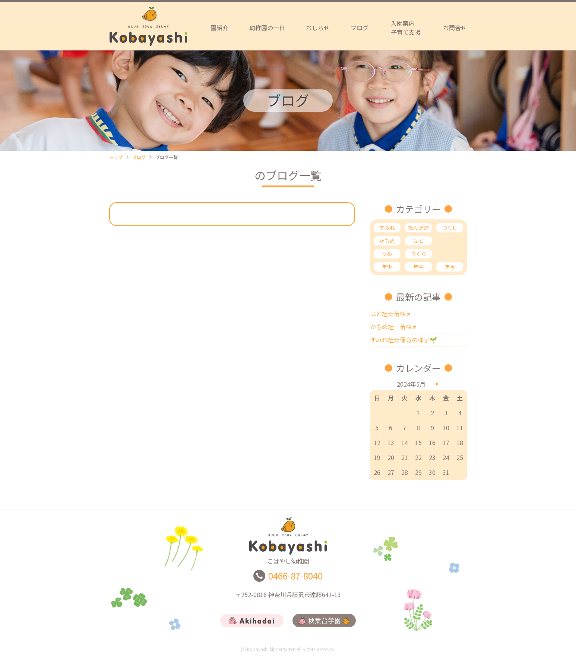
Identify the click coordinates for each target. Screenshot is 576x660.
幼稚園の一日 (267, 27)
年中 (418, 266)
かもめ (387, 240)
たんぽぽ (418, 227)
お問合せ (455, 27)
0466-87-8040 (295, 579)
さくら (418, 253)
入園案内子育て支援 (406, 28)
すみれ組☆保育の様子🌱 (403, 339)
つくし (450, 227)
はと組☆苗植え (391, 313)
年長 (449, 266)
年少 (387, 266)
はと (418, 240)
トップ (116, 157)
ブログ (359, 27)
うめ (387, 253)
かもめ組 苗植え (394, 326)
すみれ (387, 227)
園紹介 (219, 27)
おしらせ (318, 27)
